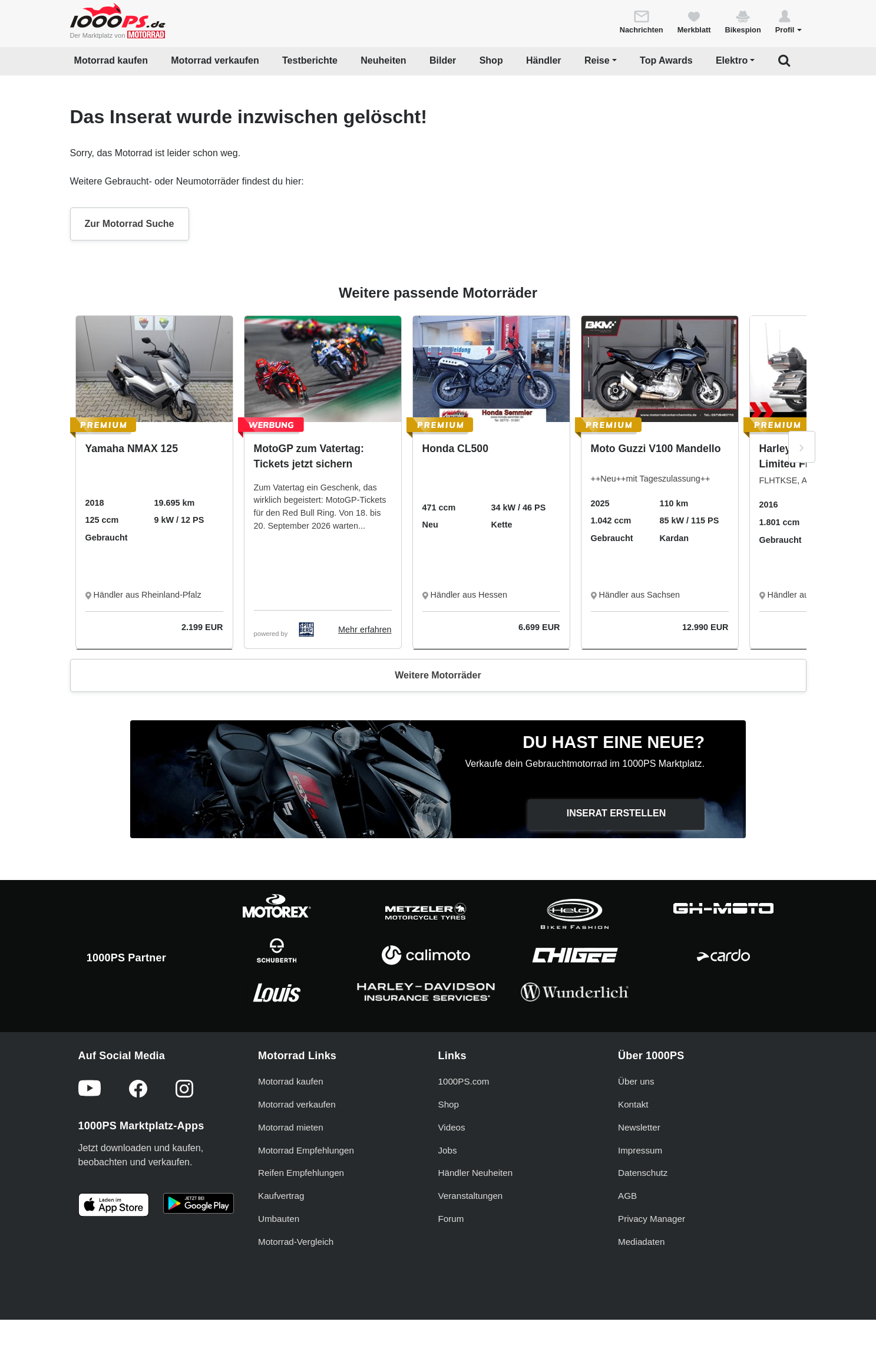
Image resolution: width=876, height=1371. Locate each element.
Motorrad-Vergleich (295, 1242)
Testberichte (310, 60)
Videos (451, 1127)
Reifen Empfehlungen (301, 1173)
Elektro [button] (732, 60)
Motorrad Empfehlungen (306, 1150)
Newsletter (639, 1127)
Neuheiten (383, 60)
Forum (451, 1219)
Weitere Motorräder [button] (438, 675)
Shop (491, 60)
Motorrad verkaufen (215, 60)
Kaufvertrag (281, 1196)
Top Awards (666, 60)
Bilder (442, 60)
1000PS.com (464, 1081)
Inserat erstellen (616, 813)
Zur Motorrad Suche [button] (129, 224)
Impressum (640, 1150)
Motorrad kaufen (111, 60)
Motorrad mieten (290, 1127)
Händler (543, 60)
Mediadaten (641, 1242)
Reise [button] (597, 60)
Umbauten (278, 1219)
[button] (788, 21)
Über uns (636, 1081)
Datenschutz (642, 1173)
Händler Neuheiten (475, 1173)
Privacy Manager (651, 1219)
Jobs (447, 1150)
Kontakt (633, 1104)
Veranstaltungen (470, 1196)
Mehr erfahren (364, 629)
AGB (627, 1196)
